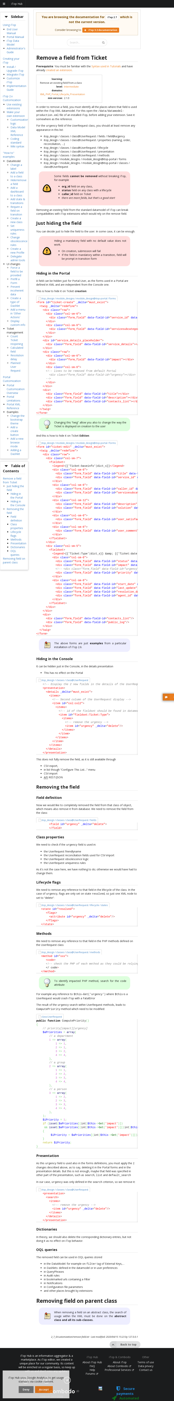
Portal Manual (15, 37)
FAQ (92, 1361)
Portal (55, 94)
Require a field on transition (16, 210)
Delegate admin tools (17, 258)
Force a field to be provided (16, 271)
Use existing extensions (14, 106)
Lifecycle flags (15, 533)
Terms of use (145, 1357)
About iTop (120, 1357)
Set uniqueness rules (17, 229)
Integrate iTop (15, 74)
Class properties (16, 526)
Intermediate (71, 86)
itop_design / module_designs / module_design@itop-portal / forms (79, 297)
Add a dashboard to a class (17, 191)
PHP (48, 94)
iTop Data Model (13, 42)
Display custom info (17, 323)
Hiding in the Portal (16, 495)
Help (92, 1365)
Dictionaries (17, 547)
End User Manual (12, 31)
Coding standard (15, 140)
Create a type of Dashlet (15, 302)
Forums (92, 1369)
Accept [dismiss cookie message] (44, 1389)
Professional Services (119, 1365)
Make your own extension (16, 114)
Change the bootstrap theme (17, 419)
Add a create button (14, 431)
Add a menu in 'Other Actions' (17, 313)
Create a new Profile (17, 250)
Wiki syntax (17, 146)
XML (42, 94)
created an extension (59, 70)
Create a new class (16, 220)
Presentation (18, 543)
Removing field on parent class (14, 560)
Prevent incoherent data (17, 290)
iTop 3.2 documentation (100, 30)
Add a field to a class (16, 174)
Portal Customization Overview (16, 389)
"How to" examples (9, 154)
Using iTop (9, 25)
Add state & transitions (17, 201)
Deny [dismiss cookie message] (26, 1389)
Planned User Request (15, 366)
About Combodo (119, 1361)
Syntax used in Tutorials (106, 66)
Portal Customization (12, 379)
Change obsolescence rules (18, 241)
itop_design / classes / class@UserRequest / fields (69, 819)
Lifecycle (64, 94)
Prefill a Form (15, 281)
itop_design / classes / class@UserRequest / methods (71, 950)
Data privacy (145, 1361)
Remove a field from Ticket (12, 480)
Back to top (123, 1340)
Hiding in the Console (17, 503)
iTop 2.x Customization (12, 98)
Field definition (16, 518)
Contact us (145, 1365)
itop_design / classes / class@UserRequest (65, 679)
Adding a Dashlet (15, 452)
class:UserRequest (52, 1013)
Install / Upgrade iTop (15, 68)
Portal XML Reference (13, 406)
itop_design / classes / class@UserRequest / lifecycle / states (75, 903)
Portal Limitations (13, 398)
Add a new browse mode (16, 442)
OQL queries (14, 553)
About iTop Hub (92, 1357)
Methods (16, 539)
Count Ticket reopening (16, 340)
